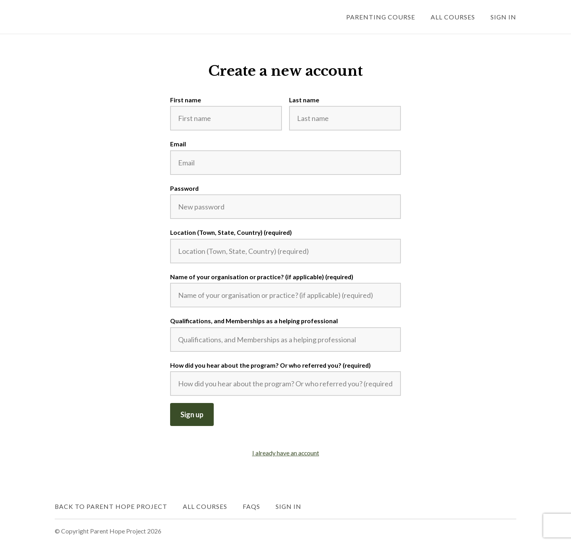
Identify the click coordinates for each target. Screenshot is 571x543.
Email (178, 144)
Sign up (191, 414)
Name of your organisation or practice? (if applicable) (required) (261, 276)
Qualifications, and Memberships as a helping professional (254, 320)
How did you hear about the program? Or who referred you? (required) (270, 365)
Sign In (503, 17)
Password (184, 188)
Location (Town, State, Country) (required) (231, 232)
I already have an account (285, 453)
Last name (304, 100)
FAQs (251, 506)
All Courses (453, 17)
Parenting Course (380, 17)
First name (185, 100)
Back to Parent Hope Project (111, 506)
